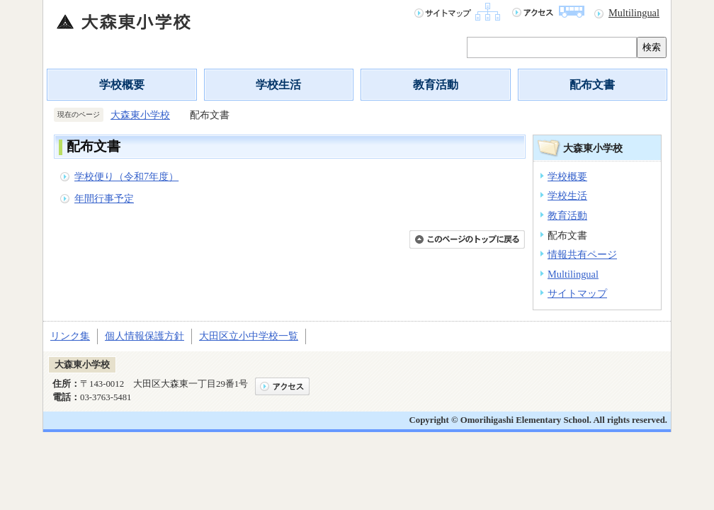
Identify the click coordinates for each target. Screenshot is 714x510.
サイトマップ (577, 293)
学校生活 (278, 85)
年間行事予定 (104, 198)
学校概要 (121, 85)
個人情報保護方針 (144, 335)
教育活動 (435, 85)
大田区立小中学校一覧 (248, 335)
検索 (651, 47)
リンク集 (70, 335)
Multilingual (633, 12)
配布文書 (592, 85)
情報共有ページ (582, 254)
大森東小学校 (140, 114)
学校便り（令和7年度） (126, 176)
